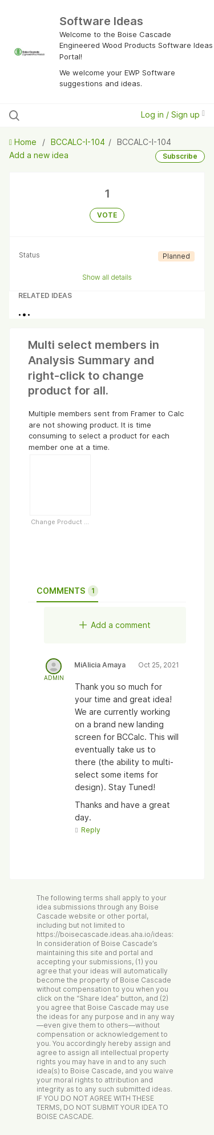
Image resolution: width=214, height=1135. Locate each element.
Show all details (107, 277)
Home (24, 142)
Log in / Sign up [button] (173, 114)
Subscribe (180, 156)
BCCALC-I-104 (78, 142)
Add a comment (115, 625)
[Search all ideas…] (67, 115)
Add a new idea (38, 155)
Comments (67, 591)
